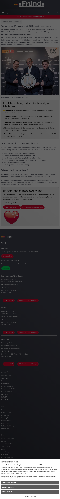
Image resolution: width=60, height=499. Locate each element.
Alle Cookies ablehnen (8, 487)
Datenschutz (33, 496)
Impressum (26, 496)
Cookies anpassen (7, 492)
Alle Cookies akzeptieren (9, 482)
